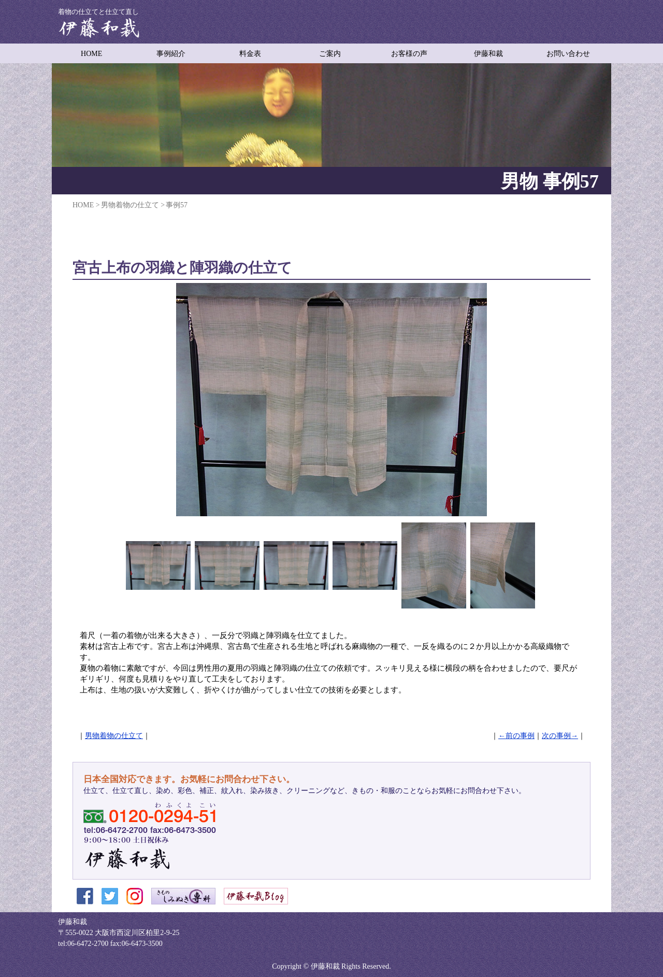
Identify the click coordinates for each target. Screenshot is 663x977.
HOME (91, 54)
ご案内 (330, 54)
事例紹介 (170, 54)
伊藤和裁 (488, 54)
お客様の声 (409, 54)
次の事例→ (560, 736)
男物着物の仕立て (114, 736)
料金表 (250, 54)
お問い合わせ (568, 54)
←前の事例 (516, 736)
